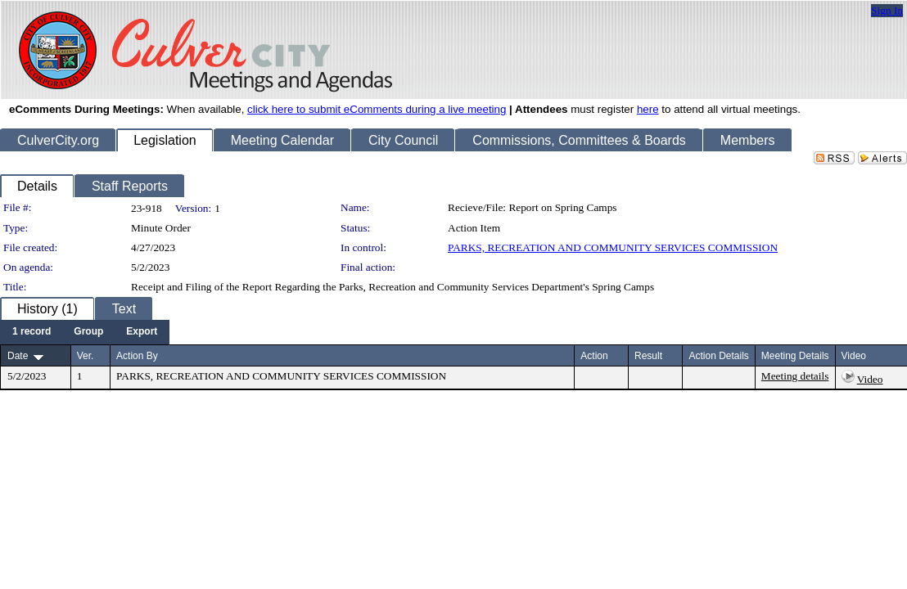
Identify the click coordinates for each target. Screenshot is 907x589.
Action (593, 356)
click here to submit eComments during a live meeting (376, 109)
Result (648, 356)
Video (870, 379)
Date (17, 356)
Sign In (887, 10)
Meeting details (795, 376)
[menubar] (84, 332)
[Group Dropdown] (88, 332)
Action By (137, 356)
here (648, 109)
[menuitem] (31, 332)
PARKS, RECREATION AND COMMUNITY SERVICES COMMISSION (613, 247)
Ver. (85, 356)
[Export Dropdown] (141, 332)
